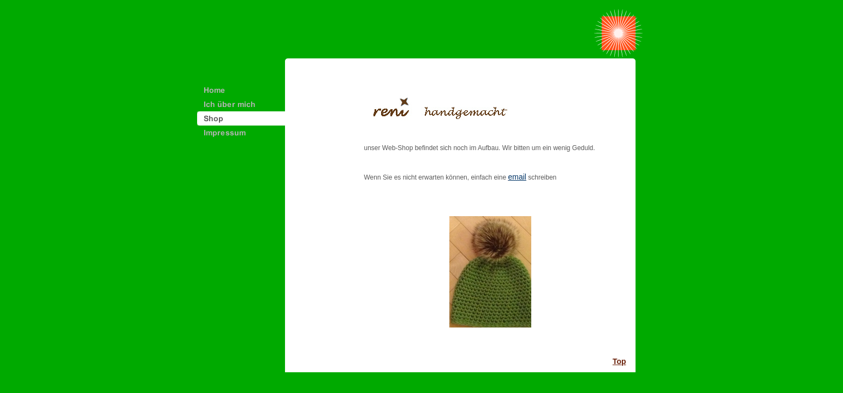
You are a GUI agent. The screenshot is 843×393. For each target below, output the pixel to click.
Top (619, 361)
